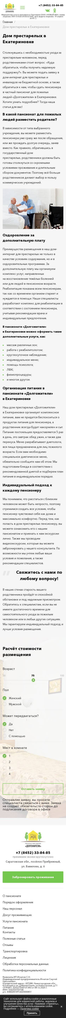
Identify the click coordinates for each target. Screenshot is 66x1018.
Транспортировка (15, 951)
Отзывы (8, 945)
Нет (11, 730)
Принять (32, 1013)
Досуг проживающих (17, 915)
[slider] (33, 680)
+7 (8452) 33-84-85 (51, 5)
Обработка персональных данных (26, 964)
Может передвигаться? (21, 716)
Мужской (15, 704)
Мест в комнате (15, 748)
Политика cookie (29, 1008)
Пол (6, 690)
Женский (15, 698)
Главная (8, 22)
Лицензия (9, 957)
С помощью (17, 736)
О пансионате (12, 896)
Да (10, 724)
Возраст (9, 669)
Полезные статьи (14, 938)
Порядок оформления (18, 902)
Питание (8, 927)
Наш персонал (12, 908)
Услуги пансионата (15, 921)
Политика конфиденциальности (24, 970)
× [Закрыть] (61, 1006)
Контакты (9, 932)
